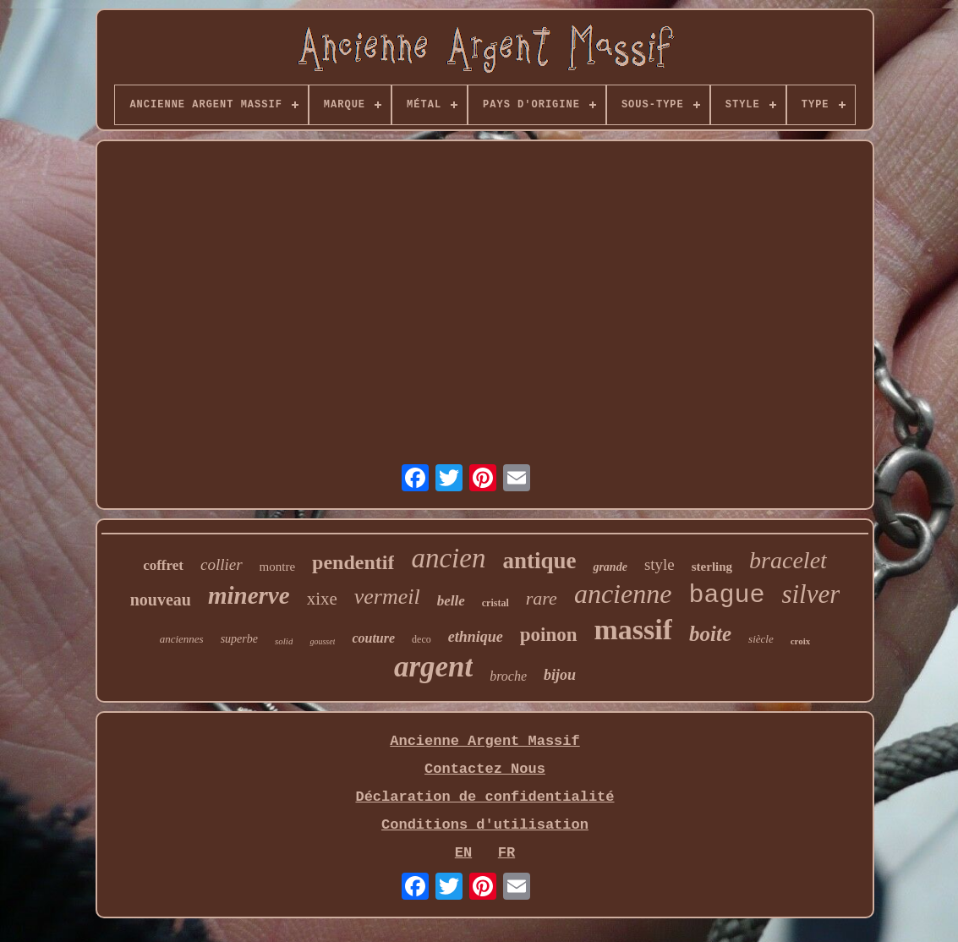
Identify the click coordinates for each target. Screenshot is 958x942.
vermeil (387, 596)
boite (710, 633)
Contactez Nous (484, 769)
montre (278, 566)
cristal (495, 603)
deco (421, 639)
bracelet (788, 560)
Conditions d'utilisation (484, 825)
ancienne (623, 593)
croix (801, 641)
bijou (560, 674)
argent (433, 666)
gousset (322, 641)
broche (508, 676)
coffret (163, 565)
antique (539, 560)
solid (284, 641)
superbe (239, 639)
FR (506, 853)
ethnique (475, 636)
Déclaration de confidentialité (484, 797)
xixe (322, 599)
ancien (448, 558)
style (659, 564)
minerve (249, 595)
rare (541, 598)
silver (810, 594)
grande (610, 567)
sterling (712, 566)
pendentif (353, 562)
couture (373, 638)
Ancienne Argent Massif (484, 741)
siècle (761, 639)
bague (726, 595)
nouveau (160, 599)
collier (221, 564)
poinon (549, 634)
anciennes (182, 639)
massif (633, 629)
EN (463, 853)
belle (451, 601)
